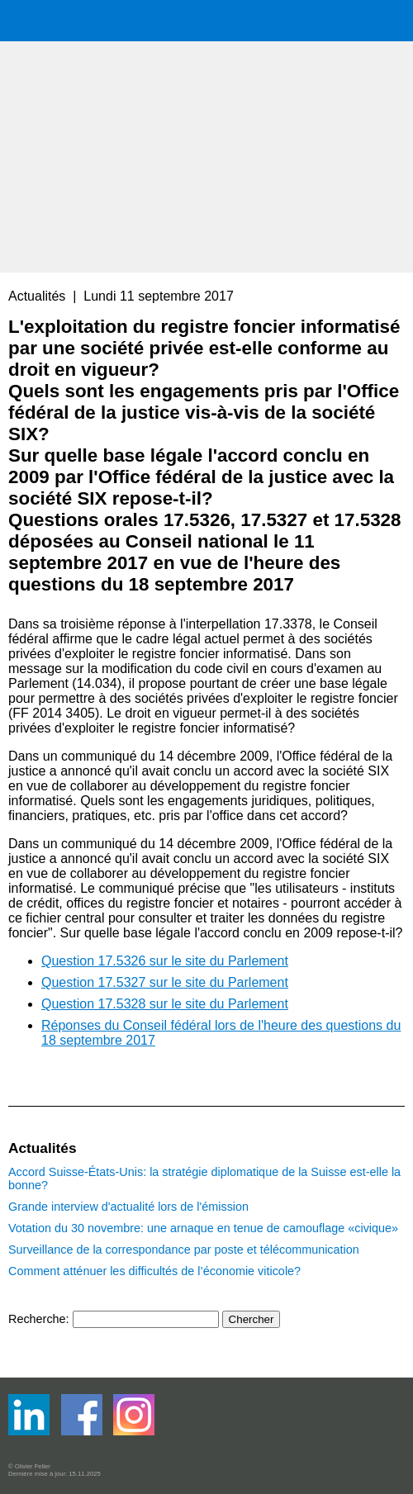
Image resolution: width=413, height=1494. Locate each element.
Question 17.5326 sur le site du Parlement (164, 961)
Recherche (37, 1319)
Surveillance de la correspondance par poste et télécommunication (183, 1249)
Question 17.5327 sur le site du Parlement (164, 982)
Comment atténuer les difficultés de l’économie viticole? (154, 1271)
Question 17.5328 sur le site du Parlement (164, 1004)
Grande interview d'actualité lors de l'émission (128, 1206)
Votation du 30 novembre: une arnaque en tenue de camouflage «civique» (203, 1228)
